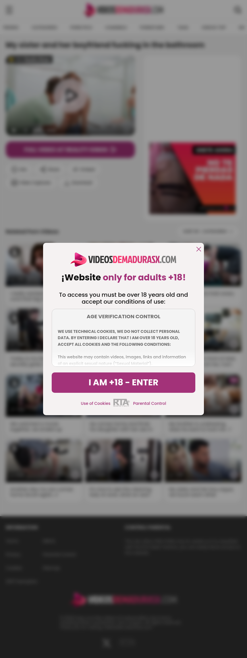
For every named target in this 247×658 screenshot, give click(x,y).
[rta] (121, 406)
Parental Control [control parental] (149, 403)
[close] (198, 249)
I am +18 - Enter (123, 382)
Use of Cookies (96, 403)
